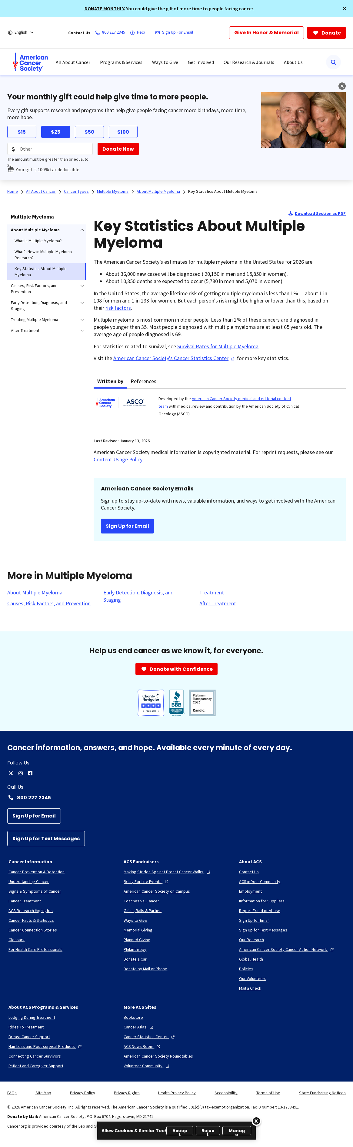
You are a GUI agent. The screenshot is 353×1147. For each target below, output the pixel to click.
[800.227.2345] (111, 32)
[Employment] (250, 891)
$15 (22, 132)
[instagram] (20, 773)
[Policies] (246, 968)
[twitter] (11, 773)
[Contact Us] (249, 871)
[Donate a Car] (135, 959)
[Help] (139, 32)
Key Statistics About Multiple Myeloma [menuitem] (41, 271)
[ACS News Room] (143, 1046)
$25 (55, 132)
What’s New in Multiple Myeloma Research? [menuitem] (43, 254)
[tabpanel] (220, 409)
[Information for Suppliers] (262, 901)
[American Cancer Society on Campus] (157, 891)
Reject (208, 1131)
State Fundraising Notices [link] (322, 1092)
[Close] (256, 1121)
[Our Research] (251, 939)
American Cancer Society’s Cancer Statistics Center (174, 358)
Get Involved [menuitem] (201, 62)
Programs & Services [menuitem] (121, 62)
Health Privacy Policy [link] (177, 1092)
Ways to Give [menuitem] (165, 62)
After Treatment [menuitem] (25, 330)
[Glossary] (16, 939)
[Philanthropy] (135, 949)
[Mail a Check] (250, 988)
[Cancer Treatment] (24, 901)
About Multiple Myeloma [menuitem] (35, 229)
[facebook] (30, 773)
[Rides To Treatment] (26, 1027)
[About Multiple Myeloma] (34, 592)
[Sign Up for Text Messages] (46, 838)
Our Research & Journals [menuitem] (249, 62)
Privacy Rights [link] (127, 1092)
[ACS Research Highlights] (30, 910)
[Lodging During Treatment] (31, 1017)
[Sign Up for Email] (34, 816)
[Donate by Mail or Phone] (145, 968)
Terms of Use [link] (268, 1092)
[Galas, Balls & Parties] (143, 910)
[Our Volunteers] (252, 978)
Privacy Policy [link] (82, 1092)
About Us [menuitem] (293, 62)
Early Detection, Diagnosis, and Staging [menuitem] (39, 305)
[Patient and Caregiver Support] (35, 1065)
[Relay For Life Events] (147, 881)
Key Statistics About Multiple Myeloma (223, 191)
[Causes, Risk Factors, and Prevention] (49, 603)
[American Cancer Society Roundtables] (158, 1056)
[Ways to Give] (135, 920)
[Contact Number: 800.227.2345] (176, 797)
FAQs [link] (12, 1092)
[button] (344, 8)
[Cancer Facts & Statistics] (31, 920)
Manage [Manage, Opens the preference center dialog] (237, 1131)
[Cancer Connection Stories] (32, 930)
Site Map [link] (43, 1092)
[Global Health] (251, 959)
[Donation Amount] (50, 149)
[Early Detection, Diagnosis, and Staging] (147, 596)
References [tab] (143, 381)
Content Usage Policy (118, 459)
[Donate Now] (118, 149)
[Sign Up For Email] (175, 32)
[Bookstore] (133, 1017)
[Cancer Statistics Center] (150, 1036)
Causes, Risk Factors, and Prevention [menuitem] (34, 288)
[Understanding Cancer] (28, 881)
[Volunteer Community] (147, 1065)
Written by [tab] (110, 381)
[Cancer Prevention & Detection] (36, 871)
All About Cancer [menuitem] (73, 62)
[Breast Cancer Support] (29, 1036)
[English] (25, 32)
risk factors (118, 307)
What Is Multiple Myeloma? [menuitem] (38, 240)
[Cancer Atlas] (139, 1027)
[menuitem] (30, 62)
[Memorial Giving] (138, 930)
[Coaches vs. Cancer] (141, 901)
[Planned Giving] (137, 939)
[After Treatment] (217, 603)
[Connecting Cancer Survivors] (34, 1056)
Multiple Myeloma (32, 216)
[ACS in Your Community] (259, 881)
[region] (176, 1130)
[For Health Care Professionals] (35, 949)
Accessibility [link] (226, 1092)
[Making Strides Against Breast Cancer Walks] (167, 871)
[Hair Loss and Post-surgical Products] (45, 1046)
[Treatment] (211, 592)
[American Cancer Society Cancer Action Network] (287, 949)
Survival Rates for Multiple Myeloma (217, 346)
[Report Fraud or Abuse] (259, 910)
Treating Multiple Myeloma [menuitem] (34, 319)
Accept (179, 1131)
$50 (89, 132)
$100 (123, 132)
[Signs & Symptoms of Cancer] (34, 891)
